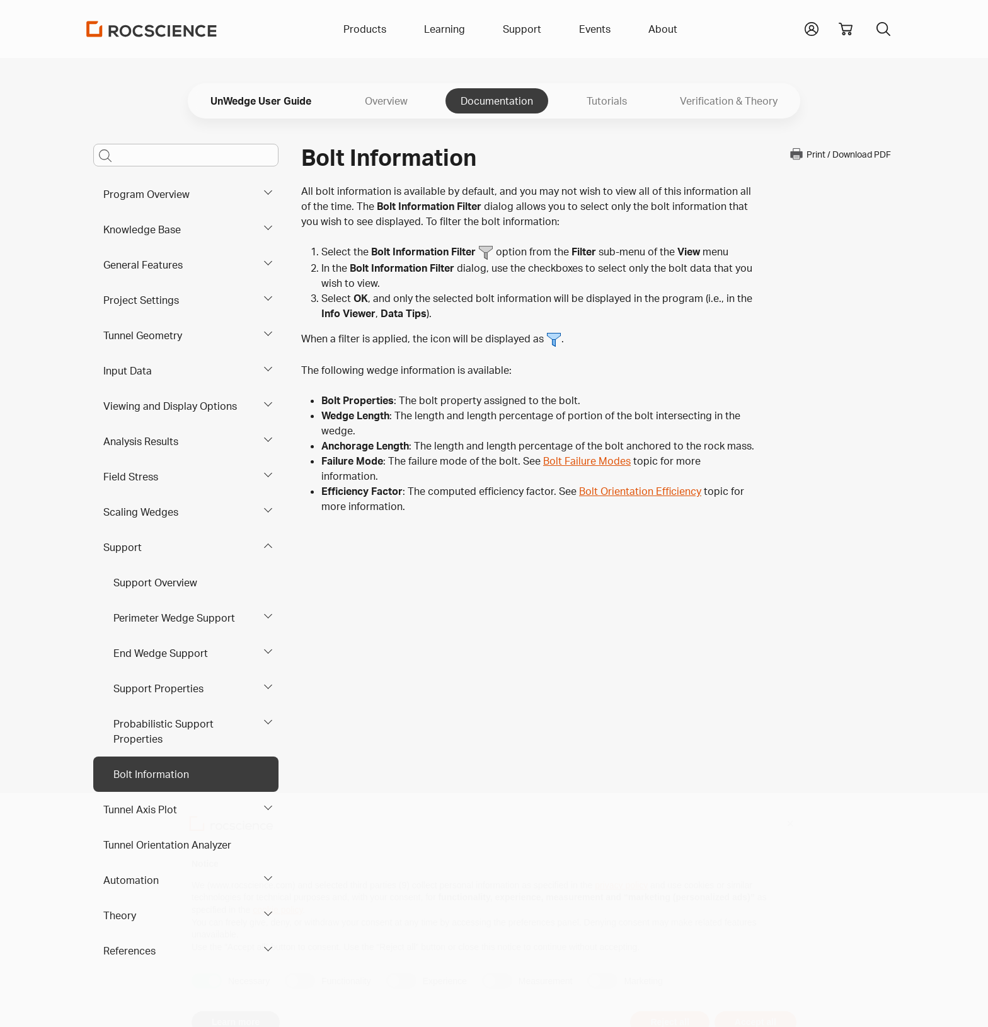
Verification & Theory (729, 101)
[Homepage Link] (152, 29)
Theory (119, 915)
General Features (143, 264)
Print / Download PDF (840, 153)
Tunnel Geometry (142, 335)
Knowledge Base (142, 229)
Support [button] (522, 29)
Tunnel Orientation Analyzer (167, 844)
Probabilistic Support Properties (163, 731)
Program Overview (146, 194)
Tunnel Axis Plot (140, 809)
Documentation (497, 101)
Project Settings (141, 300)
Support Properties (158, 688)
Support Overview (155, 582)
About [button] (662, 29)
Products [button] (364, 29)
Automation (131, 880)
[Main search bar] (186, 155)
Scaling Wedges (140, 512)
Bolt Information (151, 774)
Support (122, 547)
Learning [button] (444, 29)
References (129, 950)
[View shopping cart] (845, 29)
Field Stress (130, 476)
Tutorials (607, 101)
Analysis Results (140, 441)
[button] (811, 27)
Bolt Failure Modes (587, 461)
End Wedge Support (160, 653)
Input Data (127, 370)
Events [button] (595, 29)
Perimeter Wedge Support (174, 618)
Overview (386, 101)
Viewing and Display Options (170, 406)
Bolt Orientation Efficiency (640, 491)
